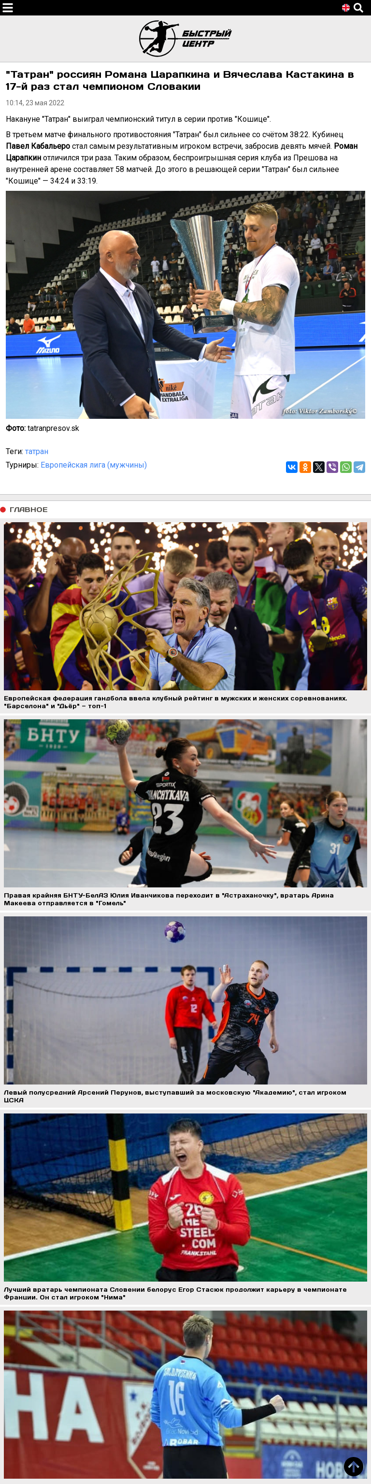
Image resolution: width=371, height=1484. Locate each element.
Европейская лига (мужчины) (94, 465)
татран (36, 451)
